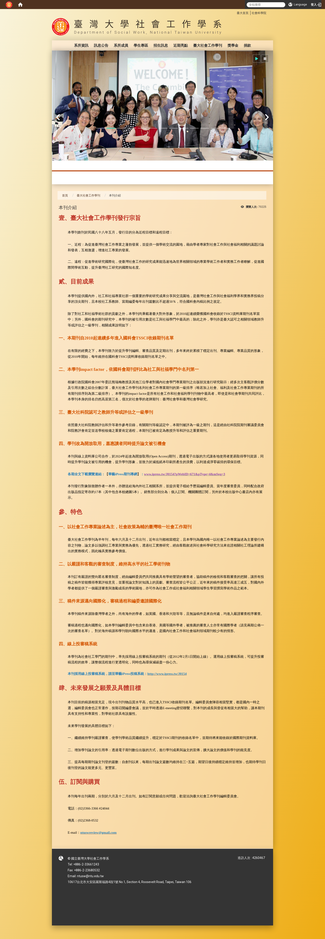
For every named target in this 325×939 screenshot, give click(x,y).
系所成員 (121, 45)
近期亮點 (180, 45)
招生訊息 (160, 45)
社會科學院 (259, 13)
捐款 (247, 45)
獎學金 (233, 45)
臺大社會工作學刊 (207, 45)
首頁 (65, 195)
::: (234, 12)
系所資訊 (81, 45)
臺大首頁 (242, 13)
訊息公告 (101, 45)
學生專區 (141, 45)
